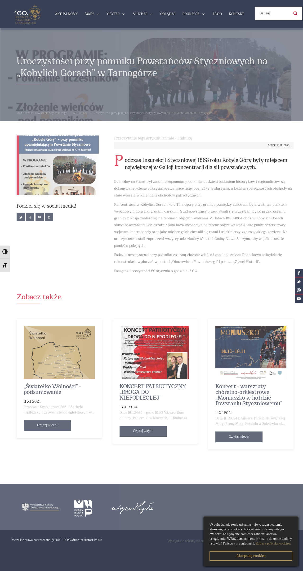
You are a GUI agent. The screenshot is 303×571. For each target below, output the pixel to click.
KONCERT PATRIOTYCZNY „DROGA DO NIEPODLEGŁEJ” (153, 392)
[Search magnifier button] (295, 13)
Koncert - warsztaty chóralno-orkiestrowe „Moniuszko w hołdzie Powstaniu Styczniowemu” (248, 395)
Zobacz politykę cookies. (273, 543)
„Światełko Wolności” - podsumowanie (52, 389)
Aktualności (80, 113)
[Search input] (274, 13)
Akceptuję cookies (250, 556)
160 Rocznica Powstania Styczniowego (42, 113)
